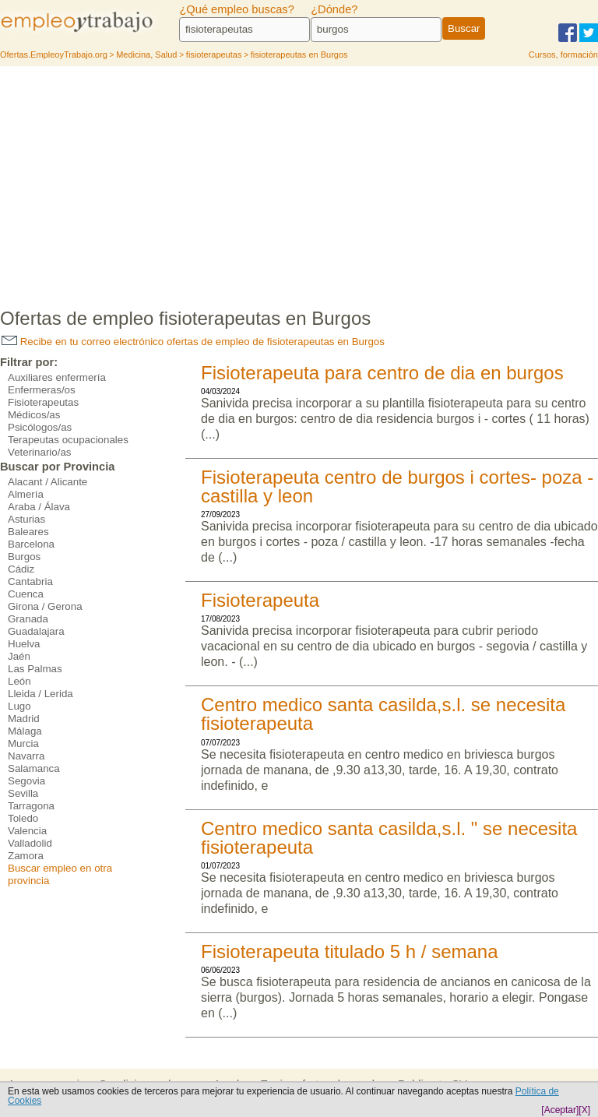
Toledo (23, 818)
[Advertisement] (299, 183)
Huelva (24, 644)
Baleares (28, 531)
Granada (28, 619)
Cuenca (26, 594)
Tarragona (31, 806)
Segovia (26, 781)
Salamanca (34, 768)
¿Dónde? (334, 9)
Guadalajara (36, 631)
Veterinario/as (40, 452)
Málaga (25, 731)
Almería (26, 494)
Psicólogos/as (40, 427)
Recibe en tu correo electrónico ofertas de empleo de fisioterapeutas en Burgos (193, 341)
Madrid (24, 718)
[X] (584, 1110)
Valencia (27, 831)
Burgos (24, 556)
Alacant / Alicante (47, 482)
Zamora (26, 856)
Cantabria (30, 581)
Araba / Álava (39, 507)
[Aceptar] (560, 1110)
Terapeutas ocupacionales (68, 440)
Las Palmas (35, 669)
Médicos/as (34, 415)
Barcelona (31, 544)
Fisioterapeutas (43, 402)
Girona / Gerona (45, 606)
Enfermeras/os (42, 390)
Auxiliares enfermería (57, 377)
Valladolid (30, 843)
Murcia (23, 743)
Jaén (19, 656)
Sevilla (23, 793)
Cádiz (21, 569)
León (19, 681)
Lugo (19, 706)
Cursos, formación (563, 54)
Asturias (26, 519)
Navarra (26, 756)
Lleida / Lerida (40, 693)
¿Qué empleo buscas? (236, 9)
